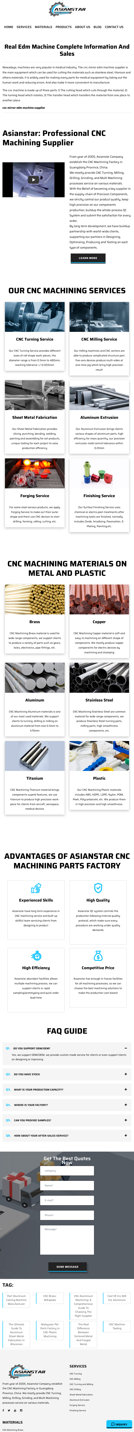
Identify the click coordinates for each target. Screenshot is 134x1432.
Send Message (68, 1241)
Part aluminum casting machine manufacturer (16, 1274)
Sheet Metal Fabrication (34, 417)
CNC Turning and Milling (81, 1358)
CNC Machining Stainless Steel (17, 1425)
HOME (8, 26)
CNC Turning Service (34, 339)
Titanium (34, 752)
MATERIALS (43, 26)
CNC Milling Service (99, 339)
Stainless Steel (99, 700)
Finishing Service (99, 496)
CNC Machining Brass (12, 1404)
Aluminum (34, 700)
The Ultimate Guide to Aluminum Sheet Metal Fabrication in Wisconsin (16, 1308)
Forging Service (34, 496)
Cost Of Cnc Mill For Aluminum (117, 1272)
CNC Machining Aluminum (15, 1414)
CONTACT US (114, 26)
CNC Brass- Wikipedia (50, 1272)
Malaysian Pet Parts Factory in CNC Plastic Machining (50, 1304)
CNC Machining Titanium (14, 1430)
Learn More (88, 258)
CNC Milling (75, 1353)
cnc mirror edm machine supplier (23, 108)
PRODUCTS (64, 26)
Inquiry (119, 1424)
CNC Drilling (75, 1363)
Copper (99, 622)
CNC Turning (76, 1348)
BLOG (98, 26)
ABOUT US (82, 26)
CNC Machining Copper (13, 1409)
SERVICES (24, 26)
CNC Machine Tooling (117, 1300)
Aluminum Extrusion (99, 417)
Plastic (99, 752)
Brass (34, 622)
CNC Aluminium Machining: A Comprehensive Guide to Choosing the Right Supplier (83, 1280)
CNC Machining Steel (12, 1419)
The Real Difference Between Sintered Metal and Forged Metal (83, 1308)
